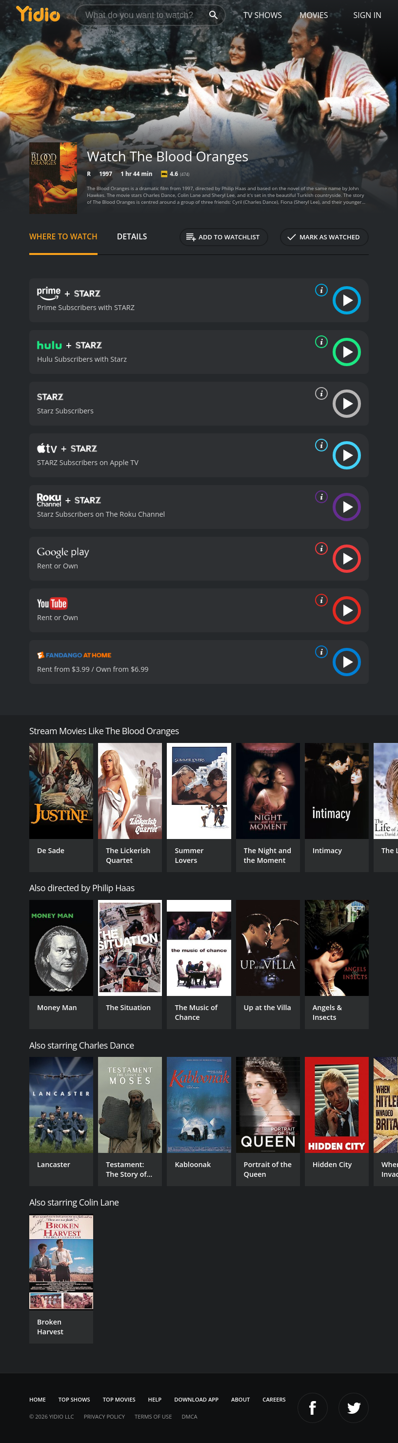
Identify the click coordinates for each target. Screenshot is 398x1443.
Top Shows (74, 1399)
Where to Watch (63, 236)
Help (155, 1399)
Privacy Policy (104, 1416)
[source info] (319, 290)
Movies (313, 15)
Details (132, 236)
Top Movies (119, 1399)
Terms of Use (153, 1416)
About (240, 1399)
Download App (196, 1399)
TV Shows (262, 15)
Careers (273, 1399)
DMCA (189, 1416)
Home (37, 1399)
